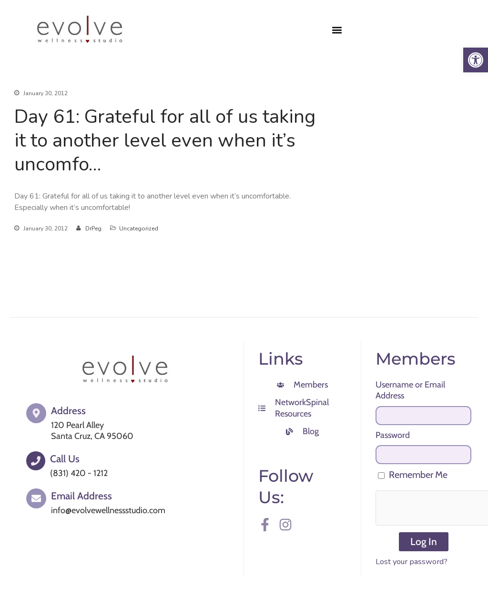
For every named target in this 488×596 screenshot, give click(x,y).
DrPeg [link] (93, 228)
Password (393, 435)
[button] (337, 30)
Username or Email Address (410, 390)
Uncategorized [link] (138, 228)
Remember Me (412, 474)
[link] (475, 60)
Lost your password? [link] (411, 561)
